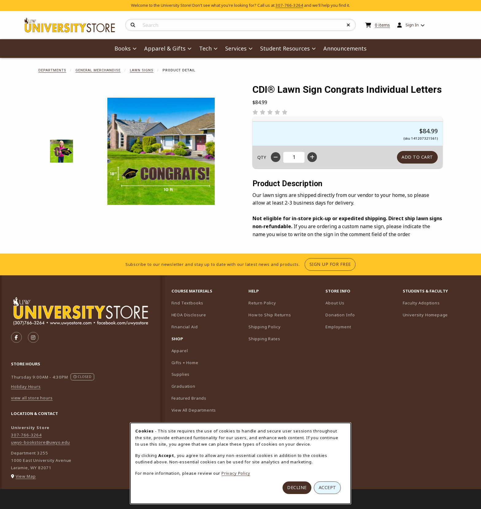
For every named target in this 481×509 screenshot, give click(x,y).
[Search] (133, 25)
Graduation (183, 386)
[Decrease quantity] (275, 157)
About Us (334, 303)
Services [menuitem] (236, 48)
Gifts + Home (184, 362)
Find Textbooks (187, 303)
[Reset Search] (348, 25)
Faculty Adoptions (439, 303)
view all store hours (32, 398)
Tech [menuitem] (205, 48)
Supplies (180, 374)
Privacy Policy (235, 473)
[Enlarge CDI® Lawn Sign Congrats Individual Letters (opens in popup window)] (161, 151)
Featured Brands (188, 398)
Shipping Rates (264, 338)
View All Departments (193, 410)
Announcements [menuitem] (345, 48)
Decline (297, 487)
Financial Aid (184, 327)
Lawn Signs (141, 70)
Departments (52, 70)
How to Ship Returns (269, 315)
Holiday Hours (26, 386)
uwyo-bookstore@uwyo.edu (40, 442)
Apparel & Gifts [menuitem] (165, 48)
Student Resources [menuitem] (285, 48)
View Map (26, 476)
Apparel (179, 350)
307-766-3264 (289, 5)
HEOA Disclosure (188, 315)
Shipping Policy (264, 327)
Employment (338, 327)
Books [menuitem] (122, 48)
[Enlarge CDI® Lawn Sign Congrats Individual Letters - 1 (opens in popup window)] (61, 151)
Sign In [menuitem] (412, 25)
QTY (261, 157)
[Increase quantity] (312, 157)
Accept (327, 487)
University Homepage (439, 315)
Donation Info (340, 315)
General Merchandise (98, 70)
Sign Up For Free (333, 264)
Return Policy (262, 303)
